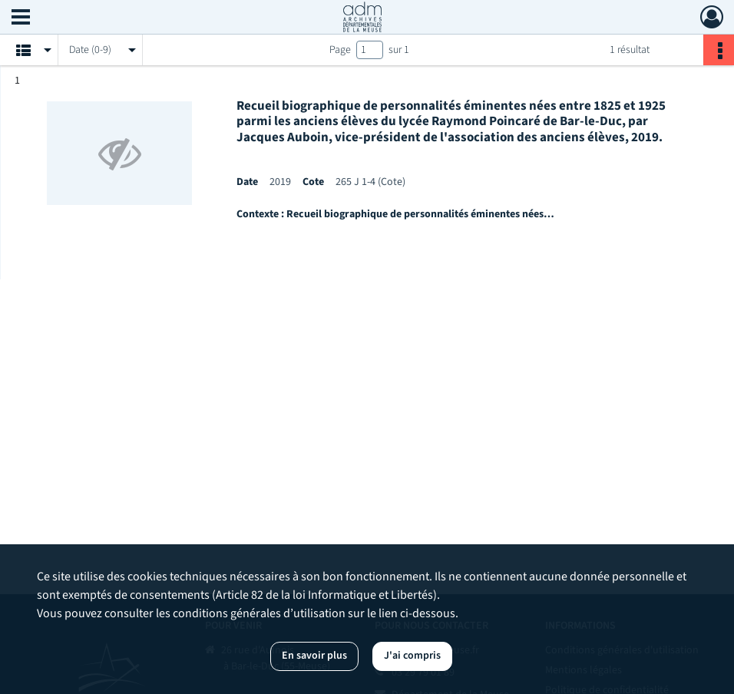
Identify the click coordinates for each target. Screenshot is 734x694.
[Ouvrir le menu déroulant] (21, 18)
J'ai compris (412, 655)
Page (340, 50)
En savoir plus (314, 655)
